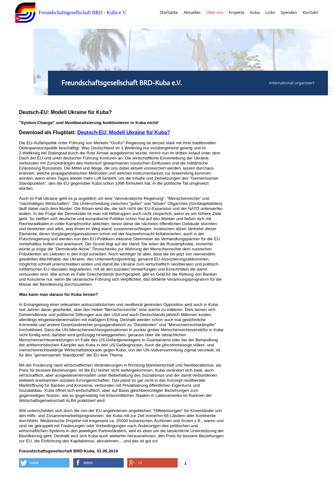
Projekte (236, 12)
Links (270, 12)
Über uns (214, 12)
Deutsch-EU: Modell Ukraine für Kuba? (123, 132)
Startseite (169, 12)
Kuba (254, 12)
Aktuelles (191, 12)
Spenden (289, 12)
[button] (44, 463)
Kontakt (310, 12)
